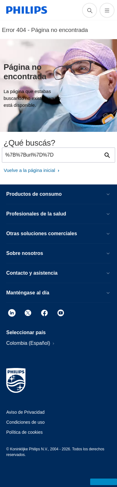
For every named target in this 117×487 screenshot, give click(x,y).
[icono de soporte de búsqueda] (89, 10)
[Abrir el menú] (107, 10)
